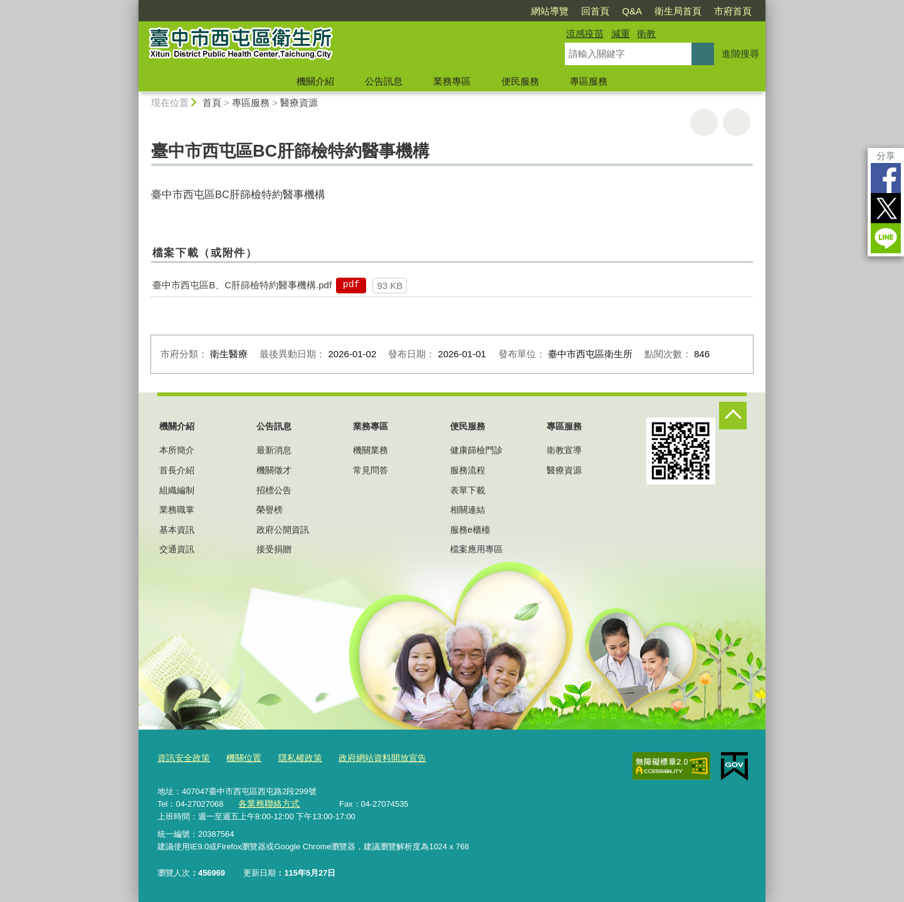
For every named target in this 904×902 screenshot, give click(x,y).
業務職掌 (176, 510)
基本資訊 (176, 530)
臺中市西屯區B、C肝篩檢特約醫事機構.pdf (242, 285)
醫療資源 (299, 102)
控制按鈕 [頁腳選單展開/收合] (733, 415)
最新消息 (274, 450)
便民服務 (520, 81)
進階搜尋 (740, 53)
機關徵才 (274, 470)
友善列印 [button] (704, 122)
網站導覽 (550, 11)
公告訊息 (383, 81)
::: (133, 5)
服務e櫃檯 (470, 530)
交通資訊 (176, 549)
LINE (886, 238)
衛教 (646, 33)
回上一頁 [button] (736, 122)
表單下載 (467, 490)
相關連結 (467, 510)
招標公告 (274, 490)
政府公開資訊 (282, 530)
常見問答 (370, 470)
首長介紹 (176, 470)
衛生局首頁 (678, 11)
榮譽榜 (269, 510)
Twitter (886, 208)
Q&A (632, 11)
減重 (620, 33)
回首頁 (595, 11)
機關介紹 (315, 81)
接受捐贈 (274, 549)
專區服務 (588, 81)
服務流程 (467, 470)
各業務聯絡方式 (266, 802)
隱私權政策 (292, 758)
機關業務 (370, 450)
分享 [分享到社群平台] (885, 155)
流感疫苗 (585, 33)
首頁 (211, 102)
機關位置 (239, 758)
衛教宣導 (564, 450)
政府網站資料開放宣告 (370, 758)
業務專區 (452, 81)
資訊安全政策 (181, 758)
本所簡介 (176, 450)
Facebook (886, 178)
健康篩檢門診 (476, 450)
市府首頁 (733, 11)
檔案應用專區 (476, 549)
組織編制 (176, 490)
